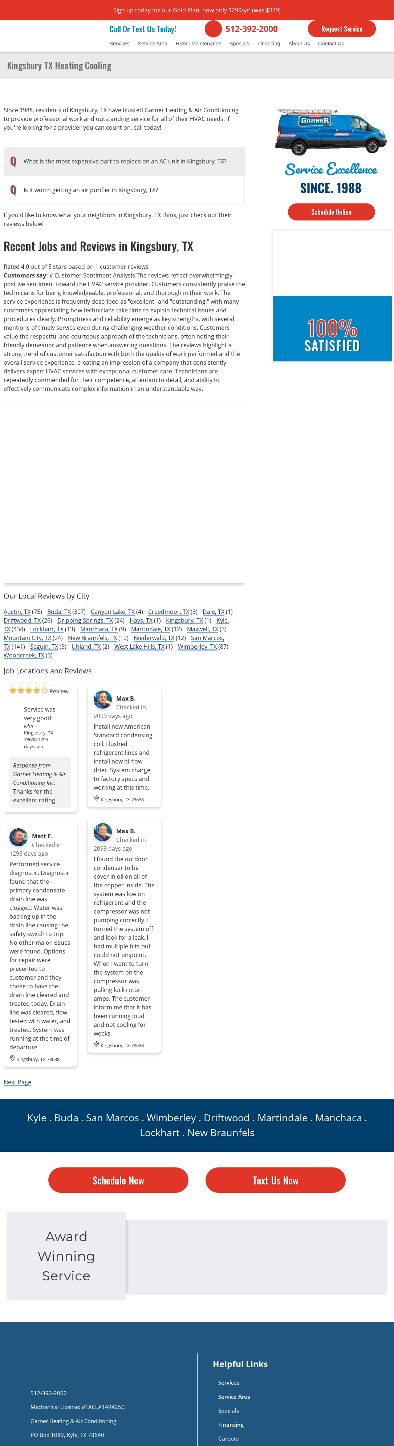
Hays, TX (141, 620)
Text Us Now (275, 1180)
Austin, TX (17, 612)
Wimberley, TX (197, 647)
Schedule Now (118, 1180)
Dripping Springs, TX (85, 620)
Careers (228, 1438)
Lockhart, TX (47, 629)
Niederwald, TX (154, 638)
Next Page (17, 1082)
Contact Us (331, 43)
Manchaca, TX (99, 629)
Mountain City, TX (27, 638)
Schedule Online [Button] (331, 211)
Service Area (153, 43)
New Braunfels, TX (92, 638)
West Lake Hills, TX (139, 647)
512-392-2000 (252, 29)
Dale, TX (213, 612)
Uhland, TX (86, 647)
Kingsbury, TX (184, 620)
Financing (268, 43)
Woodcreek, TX (24, 655)
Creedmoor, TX (168, 612)
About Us (299, 43)
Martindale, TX (150, 629)
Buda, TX (59, 612)
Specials (239, 43)
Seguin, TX (44, 647)
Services (120, 43)
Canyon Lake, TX (113, 612)
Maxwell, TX (202, 629)
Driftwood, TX (22, 620)
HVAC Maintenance (198, 43)
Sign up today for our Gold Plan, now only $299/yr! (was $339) (197, 10)
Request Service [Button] (341, 28)
